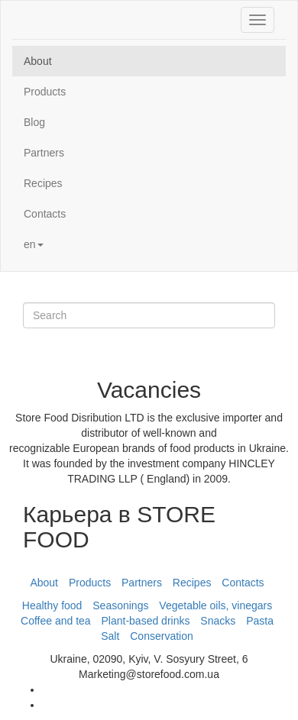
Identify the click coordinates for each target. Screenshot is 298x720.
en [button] (34, 244)
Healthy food (52, 605)
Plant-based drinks (146, 621)
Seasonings (120, 605)
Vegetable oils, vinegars (215, 605)
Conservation (161, 636)
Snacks (217, 621)
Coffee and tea (56, 621)
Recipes (43, 183)
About (38, 61)
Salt (110, 636)
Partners (44, 153)
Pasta (260, 621)
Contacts (45, 214)
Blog (34, 122)
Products (45, 92)
